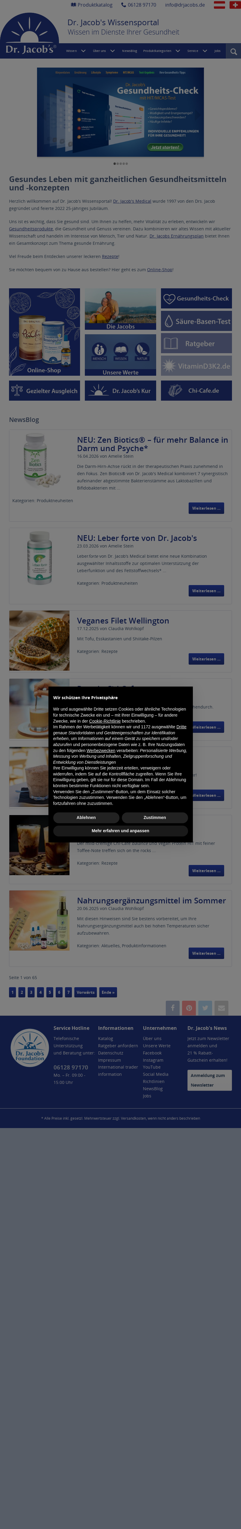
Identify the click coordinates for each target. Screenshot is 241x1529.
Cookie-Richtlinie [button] (105, 721)
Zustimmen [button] (155, 817)
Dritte (181, 726)
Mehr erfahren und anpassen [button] (120, 830)
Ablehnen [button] (86, 817)
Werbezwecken (101, 750)
